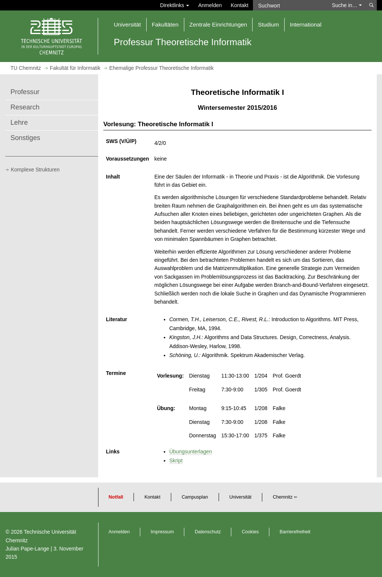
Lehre (19, 122)
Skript (176, 460)
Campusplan (195, 497)
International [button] (306, 24)
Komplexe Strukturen (35, 170)
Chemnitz (282, 497)
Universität (240, 497)
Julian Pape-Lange (27, 549)
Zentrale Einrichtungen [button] (218, 24)
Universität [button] (127, 24)
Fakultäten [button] (165, 24)
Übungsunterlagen (190, 452)
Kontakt (239, 5)
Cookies (250, 531)
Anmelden (210, 5)
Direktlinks (174, 5)
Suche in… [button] (347, 5)
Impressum (162, 531)
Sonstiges (25, 138)
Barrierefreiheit (295, 531)
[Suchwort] (290, 5)
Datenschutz (208, 531)
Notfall (116, 497)
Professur (25, 92)
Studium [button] (268, 24)
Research (25, 107)
